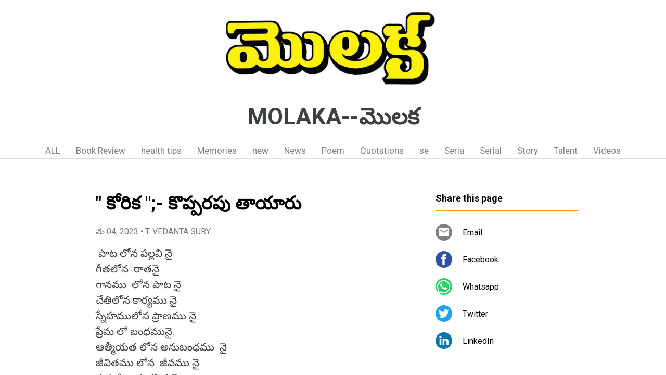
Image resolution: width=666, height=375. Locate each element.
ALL (52, 150)
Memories (217, 150)
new (260, 150)
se (424, 150)
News (295, 150)
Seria (454, 150)
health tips (161, 150)
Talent (566, 150)
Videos (607, 150)
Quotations (382, 150)
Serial (491, 150)
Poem (333, 150)
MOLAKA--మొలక (333, 116)
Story (527, 150)
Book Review (100, 150)
